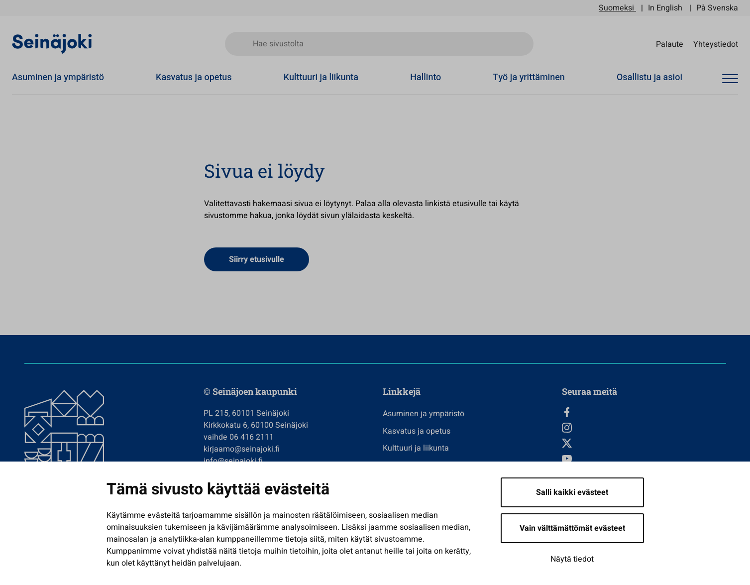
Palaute (669, 44)
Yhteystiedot (715, 44)
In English (665, 8)
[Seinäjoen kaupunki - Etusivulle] (52, 43)
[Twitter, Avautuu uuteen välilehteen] (644, 443)
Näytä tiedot (572, 559)
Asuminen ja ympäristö (58, 77)
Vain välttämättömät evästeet (572, 528)
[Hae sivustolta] (379, 44)
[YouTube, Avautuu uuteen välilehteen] (644, 459)
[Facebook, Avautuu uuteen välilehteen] (644, 412)
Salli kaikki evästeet (572, 492)
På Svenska (717, 8)
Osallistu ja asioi (649, 77)
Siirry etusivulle (256, 259)
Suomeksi (616, 8)
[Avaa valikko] (730, 79)
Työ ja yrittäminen (529, 77)
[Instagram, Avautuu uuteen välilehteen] (644, 428)
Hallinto (425, 77)
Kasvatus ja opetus (194, 77)
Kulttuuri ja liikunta (321, 77)
